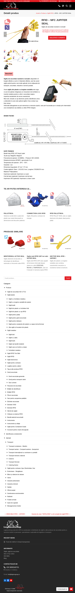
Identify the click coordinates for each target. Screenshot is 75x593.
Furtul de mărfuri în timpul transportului (18, 542)
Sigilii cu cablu (13, 337)
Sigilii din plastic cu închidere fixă (19, 308)
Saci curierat (12, 382)
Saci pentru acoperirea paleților (16, 398)
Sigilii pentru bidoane (15, 321)
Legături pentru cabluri (14, 366)
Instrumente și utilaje (13, 423)
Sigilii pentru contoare (14, 362)
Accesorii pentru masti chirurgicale (17, 429)
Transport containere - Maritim (18, 446)
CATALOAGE (26, 1)
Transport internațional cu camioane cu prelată (23, 452)
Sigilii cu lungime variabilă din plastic (20, 302)
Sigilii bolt (11, 334)
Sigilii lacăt (12, 305)
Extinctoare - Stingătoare (15, 471)
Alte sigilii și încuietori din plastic (18, 327)
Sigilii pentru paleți (14, 314)
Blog (5, 558)
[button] (67, 6)
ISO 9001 (7, 556)
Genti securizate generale (16, 376)
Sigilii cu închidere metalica (17, 299)
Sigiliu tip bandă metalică (16, 344)
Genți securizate (12, 372)
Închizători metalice (14, 350)
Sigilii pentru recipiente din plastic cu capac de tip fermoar (26, 324)
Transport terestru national (17, 455)
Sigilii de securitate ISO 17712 (16, 291)
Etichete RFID (11, 407)
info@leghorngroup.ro (65, 1)
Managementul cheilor (14, 506)
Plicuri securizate (12, 395)
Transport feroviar (14, 462)
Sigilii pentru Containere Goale (16, 426)
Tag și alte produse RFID (15, 369)
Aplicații (8, 438)
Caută (68, 278)
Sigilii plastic (11, 295)
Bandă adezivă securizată (15, 417)
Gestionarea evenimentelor (15, 493)
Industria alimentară (13, 480)
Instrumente (11, 420)
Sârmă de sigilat (12, 411)
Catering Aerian (13, 465)
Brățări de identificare (13, 389)
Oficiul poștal (11, 490)
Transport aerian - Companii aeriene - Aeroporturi (24, 449)
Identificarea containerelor (14, 434)
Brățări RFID (11, 392)
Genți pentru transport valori (17, 379)
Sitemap (7, 588)
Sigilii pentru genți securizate (17, 317)
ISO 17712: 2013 (9, 553)
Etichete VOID (11, 404)
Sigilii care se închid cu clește (18, 347)
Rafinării (9, 496)
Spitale (9, 487)
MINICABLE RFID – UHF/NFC (15, 514)
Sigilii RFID (50, 13)
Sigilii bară (12, 340)
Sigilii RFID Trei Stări (13, 353)
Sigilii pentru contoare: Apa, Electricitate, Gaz (21, 468)
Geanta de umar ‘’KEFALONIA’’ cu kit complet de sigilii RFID (51, 514)
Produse (43, 13)
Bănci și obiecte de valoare (15, 474)
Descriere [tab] (8, 73)
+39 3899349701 (44, 1)
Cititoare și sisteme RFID (15, 414)
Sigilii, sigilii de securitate (11, 551)
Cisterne (11, 458)
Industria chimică (12, 484)
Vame (9, 477)
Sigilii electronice (12, 359)
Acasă (38, 13)
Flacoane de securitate (14, 385)
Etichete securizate (13, 401)
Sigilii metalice (11, 330)
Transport (10, 442)
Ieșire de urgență (12, 502)
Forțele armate (11, 499)
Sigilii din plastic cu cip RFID (17, 311)
